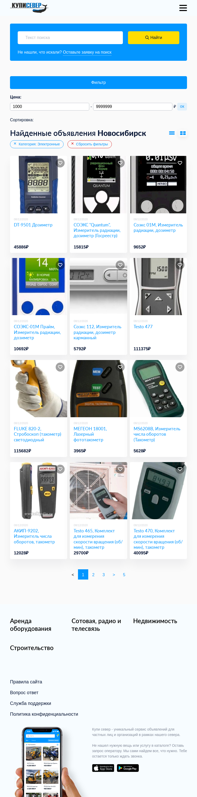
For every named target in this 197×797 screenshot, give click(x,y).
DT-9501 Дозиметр (33, 224)
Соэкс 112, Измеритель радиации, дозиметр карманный (97, 332)
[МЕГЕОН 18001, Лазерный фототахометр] (98, 388)
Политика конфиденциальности (44, 714)
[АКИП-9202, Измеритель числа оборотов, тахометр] (38, 490)
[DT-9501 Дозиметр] (38, 184)
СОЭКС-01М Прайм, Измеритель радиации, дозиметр (37, 332)
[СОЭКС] (98, 184)
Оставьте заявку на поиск (87, 52)
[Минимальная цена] (49, 107)
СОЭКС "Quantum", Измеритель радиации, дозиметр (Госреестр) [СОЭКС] (97, 230)
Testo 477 (143, 326)
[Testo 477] (158, 286)
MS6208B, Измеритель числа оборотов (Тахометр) (157, 434)
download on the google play (128, 768)
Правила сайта (26, 681)
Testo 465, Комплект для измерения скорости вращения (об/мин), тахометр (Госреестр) (98, 541)
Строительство (32, 647)
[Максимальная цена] (132, 107)
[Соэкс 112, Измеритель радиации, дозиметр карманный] (98, 286)
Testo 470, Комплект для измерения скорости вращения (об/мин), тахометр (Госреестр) (158, 541)
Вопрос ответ (24, 692)
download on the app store (103, 768)
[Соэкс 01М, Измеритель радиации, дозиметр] (158, 184)
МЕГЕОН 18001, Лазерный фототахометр (90, 434)
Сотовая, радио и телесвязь (96, 624)
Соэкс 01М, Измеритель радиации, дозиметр (158, 227)
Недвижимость (155, 620)
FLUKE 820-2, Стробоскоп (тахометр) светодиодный (37, 434)
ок (182, 106)
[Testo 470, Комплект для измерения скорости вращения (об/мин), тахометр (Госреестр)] (158, 490)
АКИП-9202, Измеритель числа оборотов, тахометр (34, 536)
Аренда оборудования (30, 624)
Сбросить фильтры (89, 144)
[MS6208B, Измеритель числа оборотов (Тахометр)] (158, 388)
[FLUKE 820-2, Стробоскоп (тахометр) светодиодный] (38, 388)
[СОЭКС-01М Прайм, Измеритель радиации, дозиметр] (38, 286)
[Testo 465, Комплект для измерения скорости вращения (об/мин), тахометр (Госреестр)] (98, 490)
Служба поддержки (30, 703)
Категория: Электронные (36, 144)
